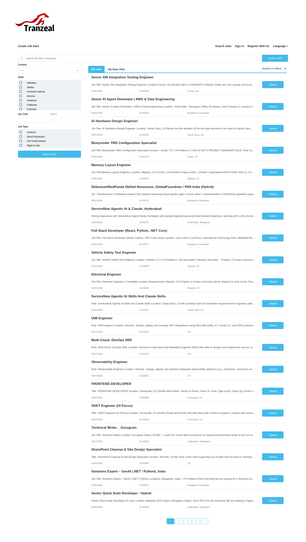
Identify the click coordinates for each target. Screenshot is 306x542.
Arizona (31, 96)
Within (53, 114)
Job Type (23, 126)
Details (273, 84)
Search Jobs (223, 46)
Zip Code (23, 114)
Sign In (239, 46)
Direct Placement (35, 136)
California (32, 105)
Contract (31, 132)
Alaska (30, 87)
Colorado (31, 109)
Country (22, 64)
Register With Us (259, 46)
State (21, 77)
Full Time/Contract (36, 141)
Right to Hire (33, 145)
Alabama (31, 82)
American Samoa (36, 91)
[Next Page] (204, 521)
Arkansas (31, 100)
